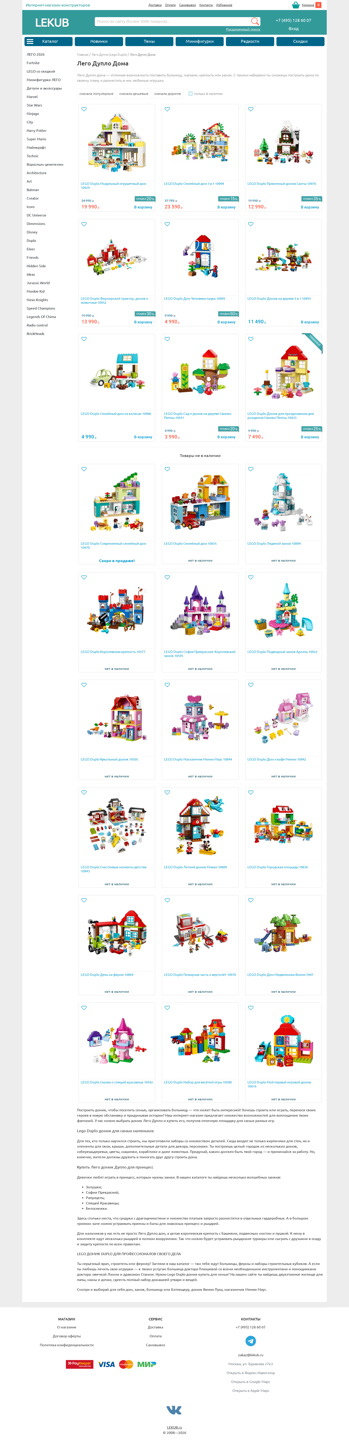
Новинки (99, 41)
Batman (33, 190)
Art (29, 181)
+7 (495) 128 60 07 (251, 1327)
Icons (31, 207)
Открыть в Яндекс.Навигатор (251, 1373)
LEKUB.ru (174, 1427)
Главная (82, 54)
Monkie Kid (36, 291)
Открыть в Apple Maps (250, 1391)
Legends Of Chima (41, 317)
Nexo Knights (37, 300)
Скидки (300, 41)
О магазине (66, 1327)
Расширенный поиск (243, 29)
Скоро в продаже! (117, 560)
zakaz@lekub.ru (250, 1355)
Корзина (308, 5)
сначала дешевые (133, 94)
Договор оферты (67, 1336)
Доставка (155, 5)
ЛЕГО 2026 (36, 54)
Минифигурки (200, 41)
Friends (33, 257)
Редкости (250, 41)
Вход (293, 28)
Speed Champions (41, 308)
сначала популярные (96, 94)
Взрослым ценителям (45, 164)
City (30, 122)
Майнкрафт (36, 147)
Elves (31, 249)
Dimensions (36, 224)
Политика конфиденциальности (67, 1345)
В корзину (143, 207)
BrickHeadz (36, 334)
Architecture (37, 173)
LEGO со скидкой (41, 71)
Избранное (224, 5)
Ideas (31, 274)
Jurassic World (38, 283)
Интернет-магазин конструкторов (58, 5)
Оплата (170, 5)
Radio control (37, 325)
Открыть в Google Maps (250, 1382)
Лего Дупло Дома (142, 54)
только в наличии (208, 94)
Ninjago (33, 114)
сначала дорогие (167, 94)
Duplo (31, 241)
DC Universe (36, 215)
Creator (33, 198)
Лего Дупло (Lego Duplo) (109, 54)
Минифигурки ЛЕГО (44, 80)
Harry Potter (37, 130)
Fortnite (33, 63)
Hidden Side (36, 266)
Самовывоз (187, 5)
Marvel (32, 97)
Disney (32, 232)
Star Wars (34, 105)
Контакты (206, 5)
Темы (149, 41)
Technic (33, 156)
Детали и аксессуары (44, 88)
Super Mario (36, 139)
